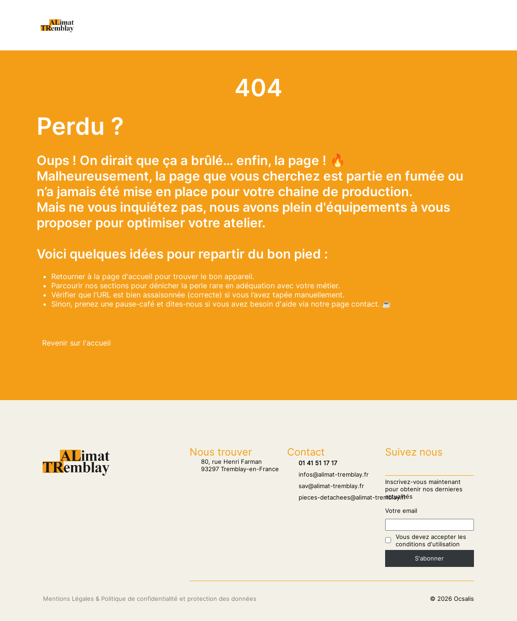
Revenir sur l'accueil (76, 342)
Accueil (128, 16)
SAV (251, 16)
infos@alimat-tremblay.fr (328, 474)
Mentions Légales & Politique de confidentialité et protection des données (149, 598)
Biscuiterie (274, 34)
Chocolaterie (341, 16)
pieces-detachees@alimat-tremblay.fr (346, 497)
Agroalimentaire (215, 34)
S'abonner (429, 558)
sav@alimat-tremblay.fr (325, 485)
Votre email (401, 510)
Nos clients (174, 16)
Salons (218, 16)
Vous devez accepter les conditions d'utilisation (431, 540)
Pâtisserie (288, 16)
